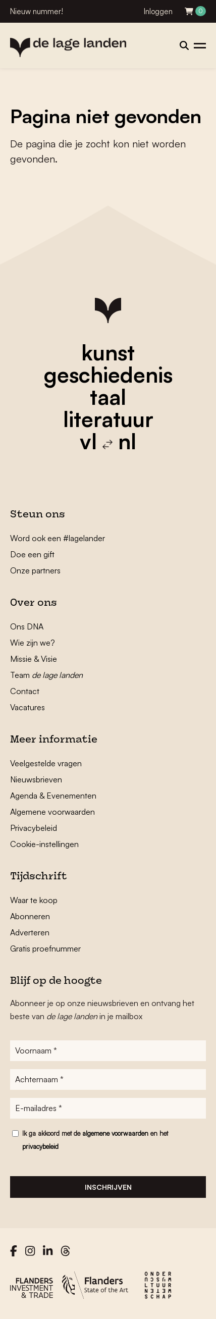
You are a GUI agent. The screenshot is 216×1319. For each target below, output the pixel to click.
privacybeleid (40, 1146)
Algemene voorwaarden (52, 812)
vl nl (108, 441)
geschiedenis (108, 374)
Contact (24, 691)
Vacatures (27, 707)
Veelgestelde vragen (46, 763)
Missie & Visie (33, 659)
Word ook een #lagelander (57, 538)
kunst (108, 352)
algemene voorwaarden (115, 1133)
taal (108, 397)
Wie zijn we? (32, 643)
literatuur (108, 419)
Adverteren (29, 932)
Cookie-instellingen (44, 844)
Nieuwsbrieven (36, 779)
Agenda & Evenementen (53, 795)
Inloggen (158, 11)
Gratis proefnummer (45, 948)
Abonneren (30, 916)
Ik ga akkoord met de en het (95, 1140)
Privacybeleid (33, 828)
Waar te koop (34, 900)
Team (46, 675)
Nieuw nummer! (36, 11)
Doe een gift (32, 554)
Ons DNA (26, 626)
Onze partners (35, 570)
